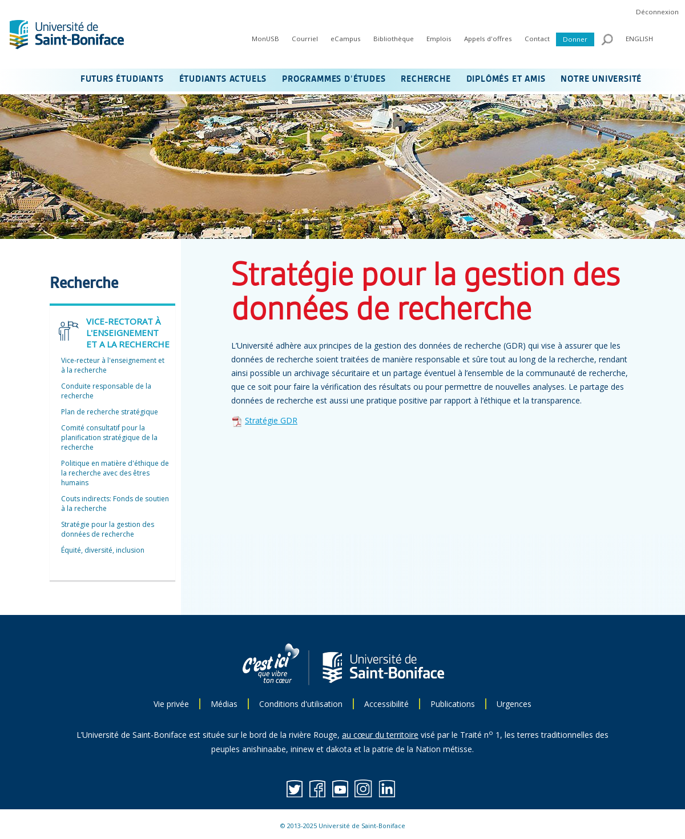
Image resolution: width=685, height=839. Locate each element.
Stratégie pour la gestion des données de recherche (107, 529)
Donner (575, 39)
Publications (452, 703)
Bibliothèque (393, 38)
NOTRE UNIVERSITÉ (601, 79)
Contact (537, 38)
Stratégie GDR (271, 420)
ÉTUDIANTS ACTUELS (223, 79)
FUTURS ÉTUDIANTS (122, 79)
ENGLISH (639, 38)
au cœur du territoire (380, 734)
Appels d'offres (488, 38)
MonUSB (265, 38)
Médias (224, 703)
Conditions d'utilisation (300, 703)
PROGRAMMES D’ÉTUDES (333, 79)
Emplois (439, 38)
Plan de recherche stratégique (109, 412)
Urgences (514, 703)
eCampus (346, 38)
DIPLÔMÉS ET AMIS (506, 79)
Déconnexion (657, 11)
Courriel (305, 38)
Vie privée (171, 703)
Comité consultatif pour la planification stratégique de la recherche (109, 437)
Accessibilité (386, 703)
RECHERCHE (425, 79)
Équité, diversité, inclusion (102, 550)
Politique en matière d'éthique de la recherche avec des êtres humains (115, 473)
